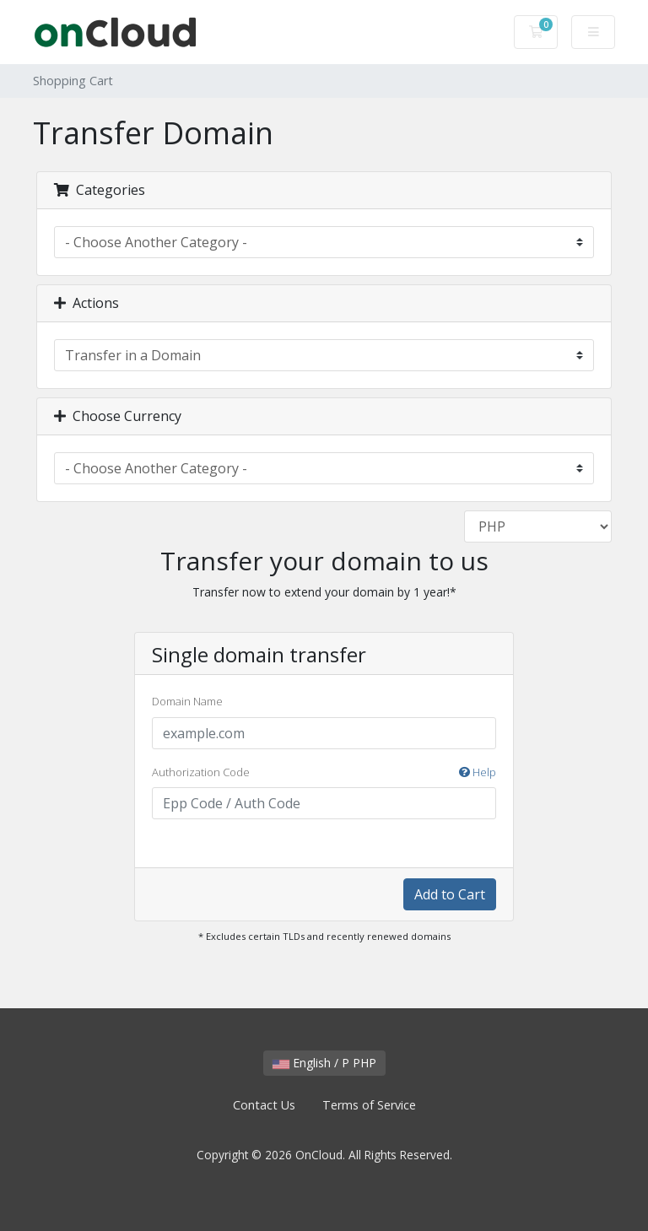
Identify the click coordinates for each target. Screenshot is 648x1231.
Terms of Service (369, 1105)
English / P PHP (324, 1063)
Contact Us (264, 1105)
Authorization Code (324, 772)
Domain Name (187, 701)
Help (477, 772)
